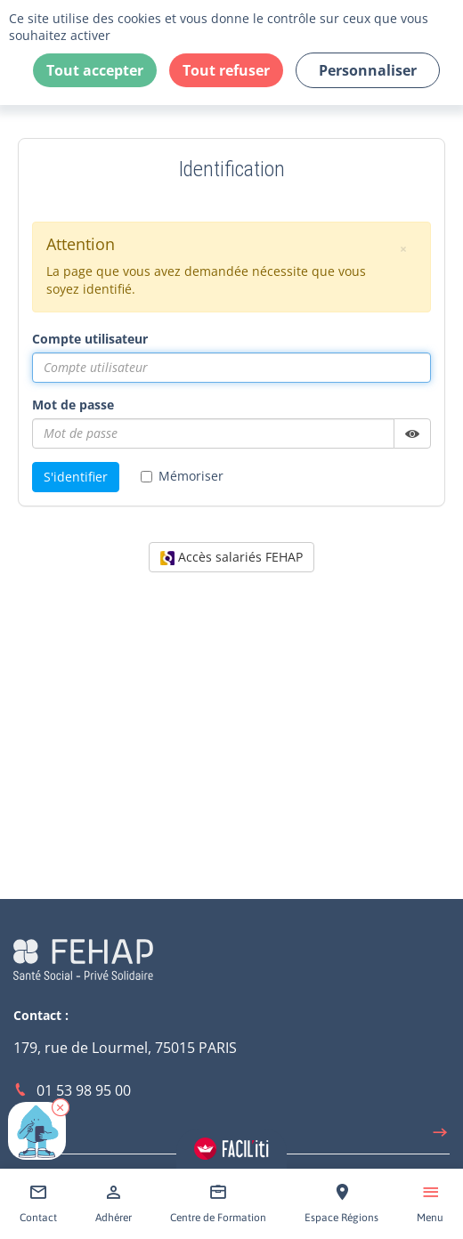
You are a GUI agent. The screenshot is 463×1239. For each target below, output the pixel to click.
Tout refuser (226, 70)
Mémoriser (182, 475)
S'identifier (76, 476)
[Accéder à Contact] (38, 1204)
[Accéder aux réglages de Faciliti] (231, 1149)
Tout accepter (94, 70)
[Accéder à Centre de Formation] (218, 1204)
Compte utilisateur (90, 338)
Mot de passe (73, 404)
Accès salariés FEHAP (231, 556)
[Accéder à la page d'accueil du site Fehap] (83, 957)
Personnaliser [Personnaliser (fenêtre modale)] (368, 70)
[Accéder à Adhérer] (113, 1204)
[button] (60, 1107)
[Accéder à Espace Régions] (341, 1204)
